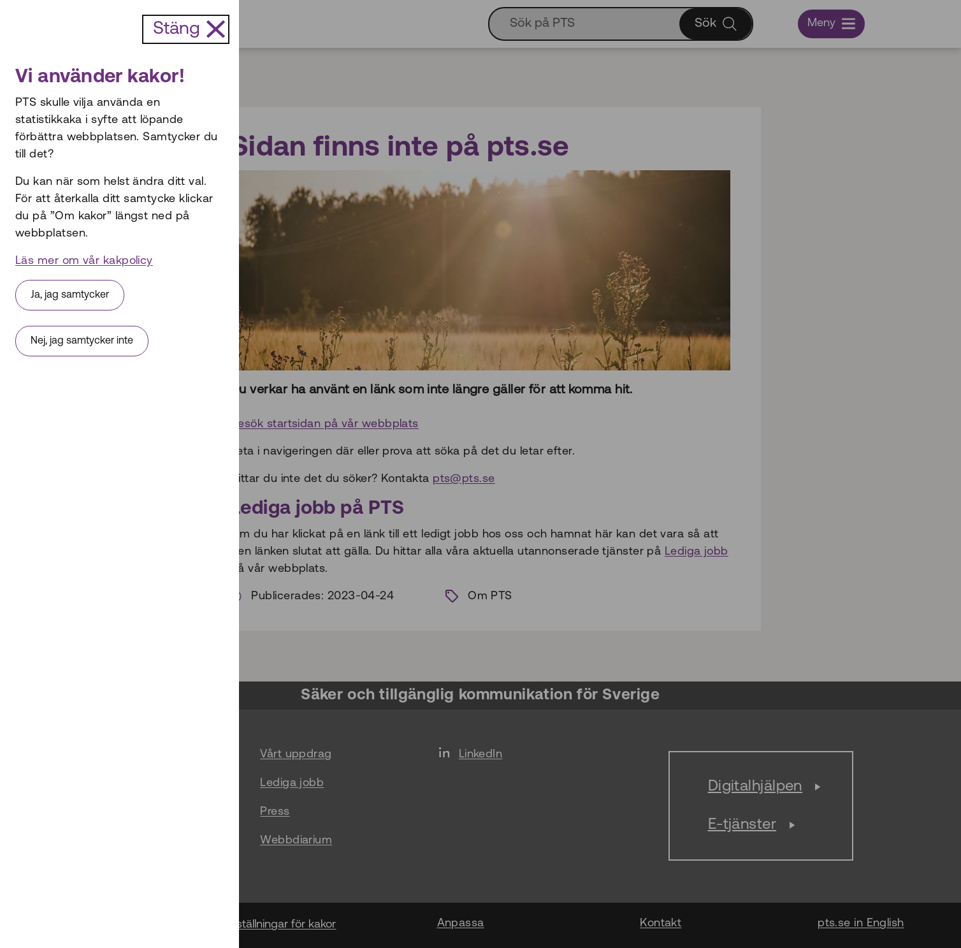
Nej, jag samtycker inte (82, 341)
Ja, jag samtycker (70, 295)
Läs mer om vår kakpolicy (84, 261)
